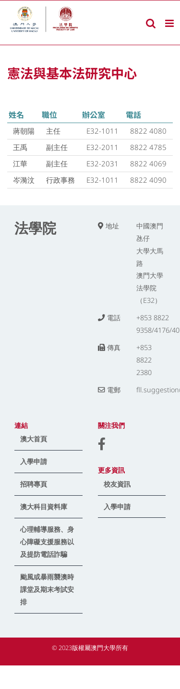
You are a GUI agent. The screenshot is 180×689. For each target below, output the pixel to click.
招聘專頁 (33, 484)
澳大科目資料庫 (43, 506)
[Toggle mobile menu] (170, 23)
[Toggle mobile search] (151, 23)
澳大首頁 (33, 438)
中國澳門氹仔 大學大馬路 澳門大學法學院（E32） (149, 263)
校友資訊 (117, 484)
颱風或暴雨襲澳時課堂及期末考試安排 (47, 589)
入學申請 (33, 461)
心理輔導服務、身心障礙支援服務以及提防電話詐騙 (47, 542)
